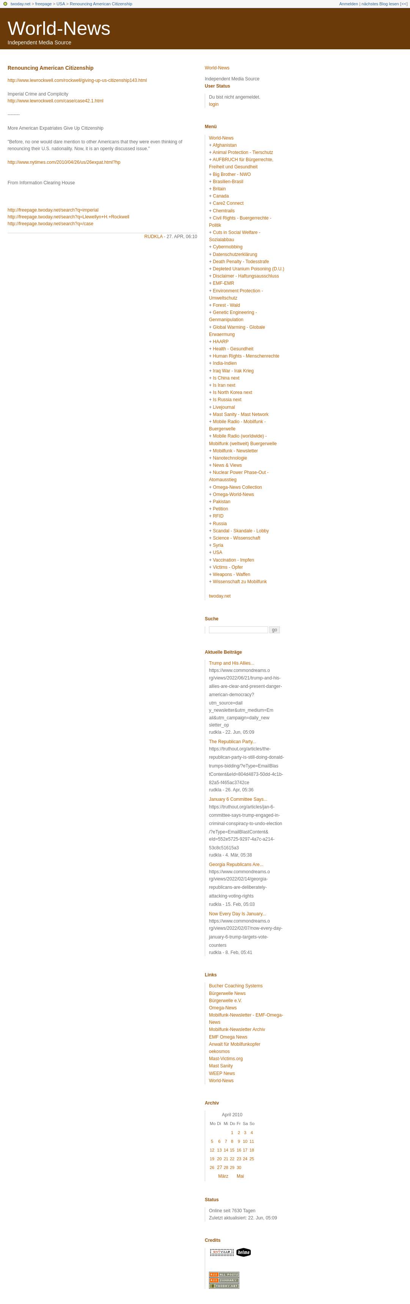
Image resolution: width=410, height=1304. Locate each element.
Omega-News (223, 1008)
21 (226, 1158)
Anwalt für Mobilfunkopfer (234, 1044)
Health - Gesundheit (233, 348)
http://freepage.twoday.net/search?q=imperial (53, 210)
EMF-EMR (223, 283)
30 (239, 1167)
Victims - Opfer (228, 567)
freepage (43, 4)
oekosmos (219, 1051)
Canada (221, 196)
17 (245, 1150)
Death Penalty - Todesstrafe (241, 261)
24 (245, 1158)
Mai (240, 1176)
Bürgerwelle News (227, 993)
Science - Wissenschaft (236, 538)
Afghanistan (225, 145)
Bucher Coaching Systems (235, 986)
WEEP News (222, 1073)
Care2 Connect (228, 203)
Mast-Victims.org (226, 1058)
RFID (218, 516)
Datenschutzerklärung (235, 254)
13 (219, 1150)
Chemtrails (223, 210)
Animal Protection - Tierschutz (243, 152)
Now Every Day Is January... (237, 913)
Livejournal (224, 407)
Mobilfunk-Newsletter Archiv (237, 1029)
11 (252, 1141)
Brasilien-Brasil (228, 181)
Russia (220, 523)
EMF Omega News (228, 1037)
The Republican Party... (232, 741)
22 (232, 1158)
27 (219, 1167)
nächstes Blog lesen (380, 4)
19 (212, 1158)
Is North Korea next (232, 392)
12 (212, 1150)
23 (239, 1158)
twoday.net (20, 4)
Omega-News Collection (237, 487)
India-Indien (225, 363)
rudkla (154, 236)
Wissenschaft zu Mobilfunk (240, 581)
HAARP (220, 341)
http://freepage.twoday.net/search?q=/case (50, 223)
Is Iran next (224, 385)
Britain (219, 188)
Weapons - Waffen (231, 574)
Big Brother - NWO (232, 174)
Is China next (226, 378)
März (223, 1176)
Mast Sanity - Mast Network (241, 414)
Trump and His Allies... (231, 663)
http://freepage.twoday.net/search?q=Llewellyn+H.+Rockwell (68, 217)
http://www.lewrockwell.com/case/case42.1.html (56, 101)
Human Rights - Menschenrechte (246, 356)
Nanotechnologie (230, 458)
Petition (220, 509)
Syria (218, 545)
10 (245, 1141)
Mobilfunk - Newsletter (235, 450)
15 (232, 1150)
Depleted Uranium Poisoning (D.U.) (248, 268)
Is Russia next (227, 399)
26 (212, 1167)
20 (219, 1158)
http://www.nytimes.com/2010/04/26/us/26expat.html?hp (64, 162)
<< (403, 4)
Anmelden (348, 4)
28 (226, 1167)
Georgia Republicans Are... (236, 864)
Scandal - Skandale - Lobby (241, 531)
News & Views (227, 465)
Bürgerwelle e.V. (225, 1000)
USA (61, 4)
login (213, 104)
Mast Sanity (221, 1066)
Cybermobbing (227, 247)
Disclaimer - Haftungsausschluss (246, 276)
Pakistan (221, 501)
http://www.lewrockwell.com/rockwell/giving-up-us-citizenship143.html (77, 80)
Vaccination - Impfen (233, 560)
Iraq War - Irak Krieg (233, 370)
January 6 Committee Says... (238, 799)
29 (232, 1167)
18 (252, 1150)
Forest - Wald (226, 305)
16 (239, 1150)
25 (252, 1158)
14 (226, 1150)
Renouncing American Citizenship (101, 4)
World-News (59, 28)
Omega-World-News (233, 494)
